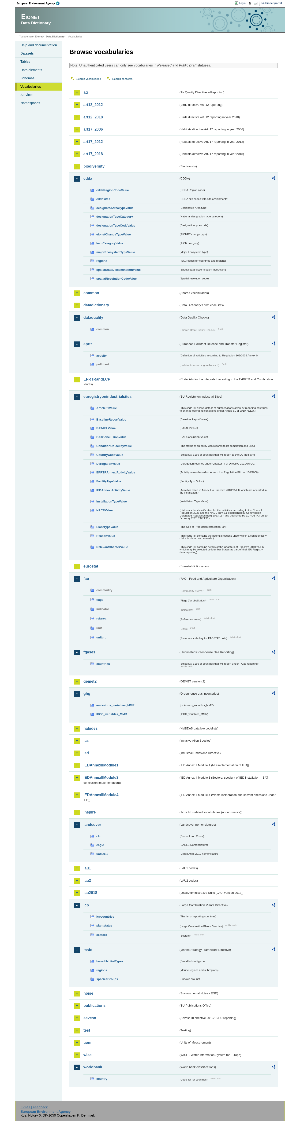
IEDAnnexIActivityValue (113, 490)
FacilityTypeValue (108, 481)
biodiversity (94, 166)
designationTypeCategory (114, 216)
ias (86, 741)
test (86, 1030)
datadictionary (96, 305)
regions (101, 261)
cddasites (103, 199)
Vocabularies (30, 86)
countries (103, 664)
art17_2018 (93, 154)
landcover (92, 825)
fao (86, 579)
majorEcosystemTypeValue (115, 252)
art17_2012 (93, 142)
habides (90, 728)
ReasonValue (105, 536)
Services (26, 95)
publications (94, 1005)
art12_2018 (93, 117)
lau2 (87, 881)
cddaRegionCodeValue (112, 190)
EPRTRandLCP (96, 379)
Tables (25, 61)
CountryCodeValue (109, 455)
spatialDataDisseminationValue (118, 269)
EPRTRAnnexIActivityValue (115, 472)
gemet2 (90, 681)
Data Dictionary (55, 36)
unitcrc (101, 637)
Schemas (27, 78)
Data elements (31, 70)
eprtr (87, 344)
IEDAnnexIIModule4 (100, 795)
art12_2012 (93, 105)
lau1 (87, 868)
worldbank (92, 1067)
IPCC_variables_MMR (111, 714)
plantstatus (104, 925)
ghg (86, 694)
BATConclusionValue (111, 437)
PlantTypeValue (107, 527)
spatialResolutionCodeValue (116, 278)
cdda (87, 178)
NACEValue (104, 510)
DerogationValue (108, 463)
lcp (86, 905)
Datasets (27, 53)
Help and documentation (38, 45)
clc (98, 836)
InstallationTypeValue (111, 501)
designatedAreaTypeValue (114, 208)
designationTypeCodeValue (115, 225)
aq (85, 92)
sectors (101, 935)
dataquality (93, 317)
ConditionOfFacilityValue (114, 446)
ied (86, 753)
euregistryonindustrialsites (107, 397)
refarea (101, 618)
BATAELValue (106, 428)
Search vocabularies (88, 78)
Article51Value (106, 408)
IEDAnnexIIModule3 (100, 778)
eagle (100, 845)
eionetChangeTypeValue (113, 234)
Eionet (39, 36)
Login (242, 3)
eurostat (90, 566)
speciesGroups (107, 979)
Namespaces (30, 103)
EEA (40, 3)
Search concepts (122, 78)
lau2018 (90, 893)
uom (87, 1042)
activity (101, 355)
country (101, 1079)
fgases (89, 652)
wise (87, 1055)
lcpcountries (105, 916)
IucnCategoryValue (109, 243)
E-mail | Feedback (34, 1107)
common (91, 293)
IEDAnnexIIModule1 (100, 765)
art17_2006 (93, 129)
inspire (89, 812)
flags (99, 599)
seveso (89, 1018)
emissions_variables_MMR (115, 705)
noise (88, 993)
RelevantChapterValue (112, 547)
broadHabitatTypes (109, 961)
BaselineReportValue (111, 419)
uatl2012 (102, 854)
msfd (87, 950)
